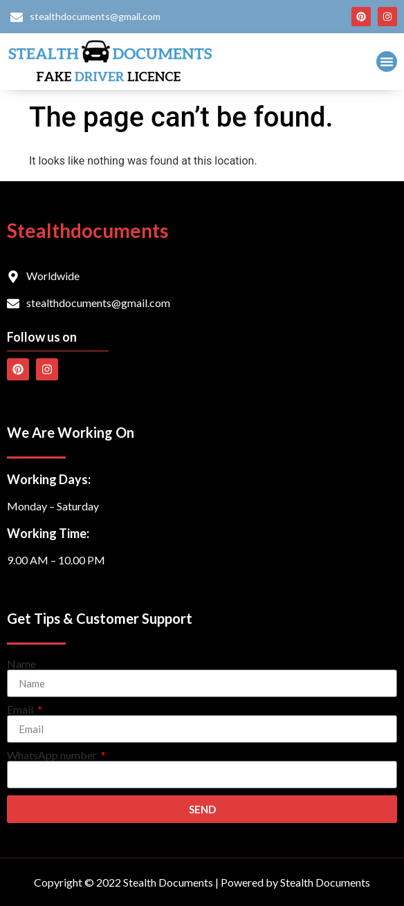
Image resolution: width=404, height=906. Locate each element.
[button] (386, 61)
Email (21, 709)
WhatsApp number (53, 755)
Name (21, 663)
